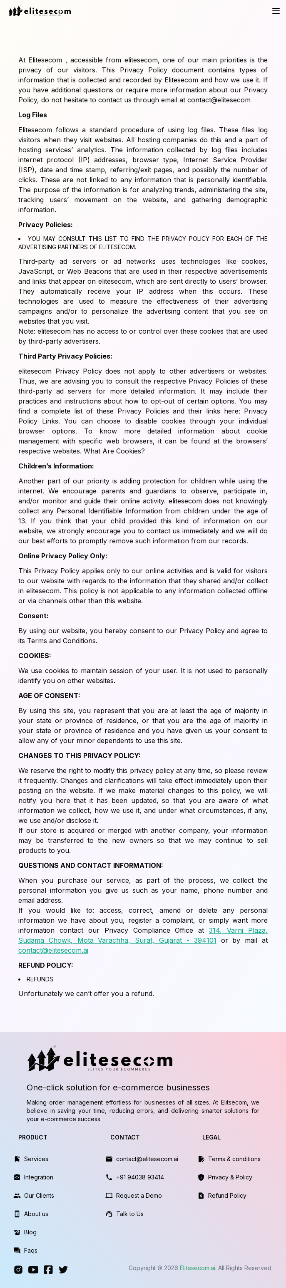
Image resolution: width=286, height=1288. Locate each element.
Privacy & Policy (230, 1177)
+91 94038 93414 (140, 1177)
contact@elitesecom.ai (53, 950)
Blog (30, 1232)
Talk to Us (130, 1213)
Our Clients (39, 1195)
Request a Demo (139, 1195)
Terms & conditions (234, 1158)
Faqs (30, 1250)
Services (36, 1158)
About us (36, 1213)
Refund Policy (227, 1195)
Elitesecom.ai (197, 1267)
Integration (38, 1177)
